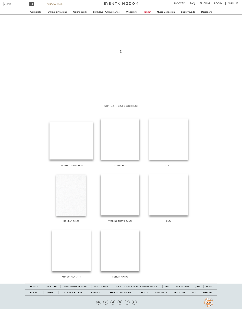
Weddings (131, 12)
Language (161, 292)
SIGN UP (233, 3)
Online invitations (57, 12)
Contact (95, 292)
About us (51, 286)
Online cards (80, 12)
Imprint (51, 292)
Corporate (35, 12)
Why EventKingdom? (75, 286)
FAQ (192, 3)
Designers (206, 12)
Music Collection (166, 12)
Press (209, 286)
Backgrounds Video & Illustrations (136, 286)
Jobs (197, 286)
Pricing (205, 3)
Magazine (179, 292)
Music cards (101, 286)
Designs (207, 292)
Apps (167, 286)
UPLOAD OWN (55, 3)
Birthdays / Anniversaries (106, 12)
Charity (143, 292)
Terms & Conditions (120, 292)
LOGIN (218, 3)
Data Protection (72, 292)
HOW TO (179, 3)
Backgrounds (188, 12)
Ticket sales (182, 286)
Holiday (147, 12)
